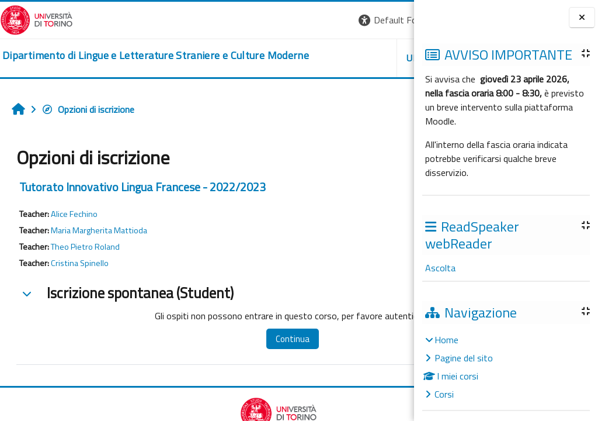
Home (446, 340)
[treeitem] (505, 367)
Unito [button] (277, 58)
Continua (256, 339)
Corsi (444, 394)
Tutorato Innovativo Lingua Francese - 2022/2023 (142, 187)
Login (394, 20)
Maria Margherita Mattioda (99, 230)
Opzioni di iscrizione (87, 109)
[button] (253, 20)
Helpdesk (343, 58)
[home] (138, 55)
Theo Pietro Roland (85, 246)
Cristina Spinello (80, 263)
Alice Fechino (74, 214)
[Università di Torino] (36, 19)
